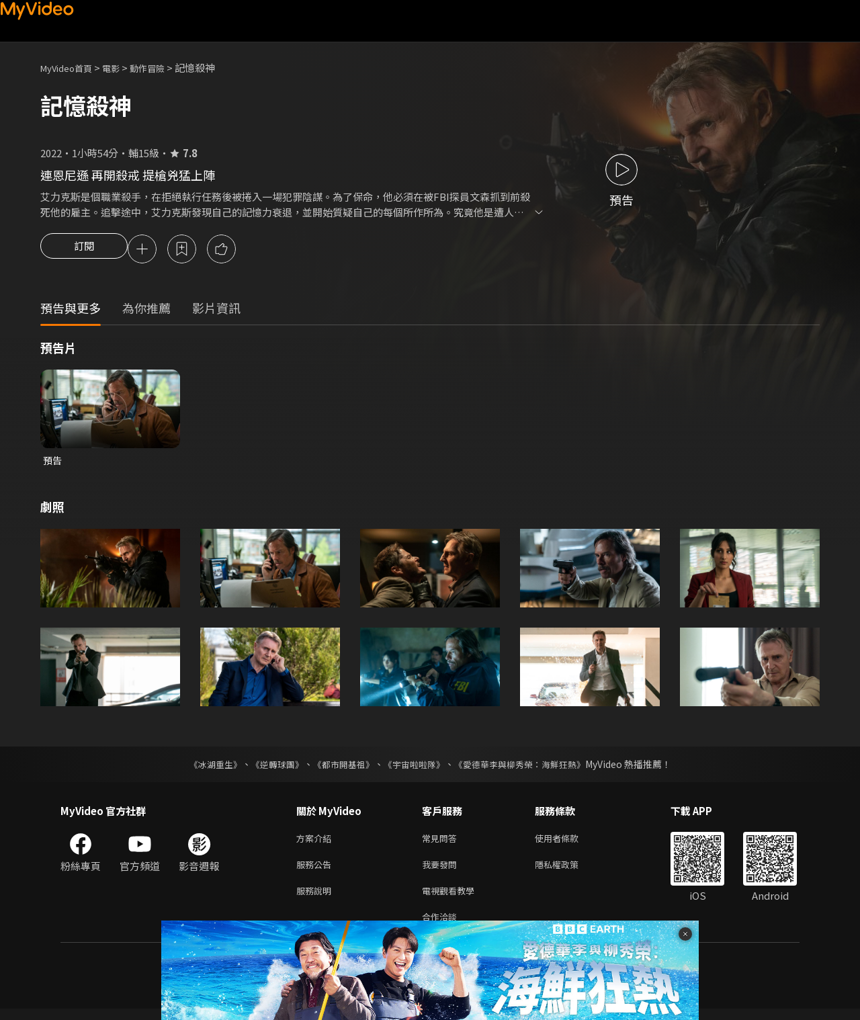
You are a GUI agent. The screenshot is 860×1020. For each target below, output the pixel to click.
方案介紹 (316, 842)
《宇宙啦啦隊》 (415, 767)
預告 (53, 463)
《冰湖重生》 (203, 767)
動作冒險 (162, 67)
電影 (122, 67)
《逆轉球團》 (269, 767)
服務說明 (316, 899)
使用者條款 (568, 842)
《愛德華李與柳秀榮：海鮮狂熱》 (528, 767)
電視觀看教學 (452, 899)
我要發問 (442, 870)
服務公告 (316, 870)
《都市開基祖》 (340, 767)
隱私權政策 (568, 870)
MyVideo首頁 (70, 67)
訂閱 (84, 250)
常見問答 (442, 842)
